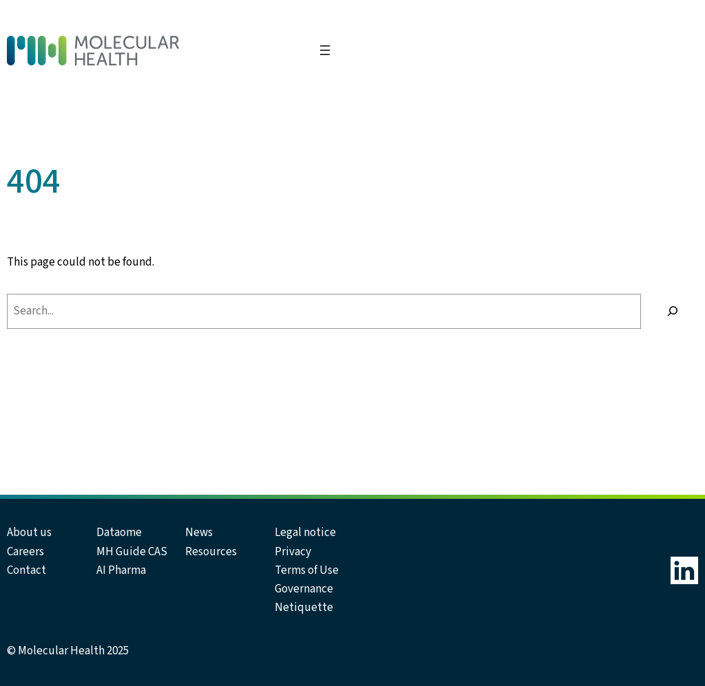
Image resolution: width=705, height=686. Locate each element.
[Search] (673, 311)
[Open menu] (325, 50)
